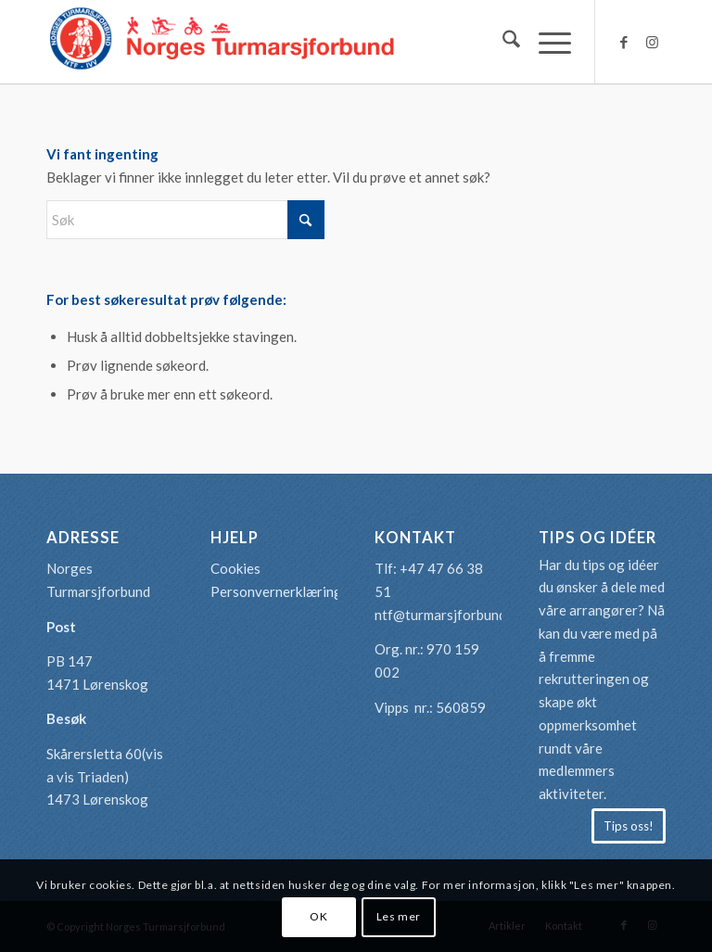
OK (318, 916)
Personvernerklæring (276, 591)
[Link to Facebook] (624, 42)
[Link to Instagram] (652, 42)
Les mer (398, 916)
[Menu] (545, 41)
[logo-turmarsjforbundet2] (222, 41)
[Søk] (502, 41)
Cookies (235, 568)
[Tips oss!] (628, 826)
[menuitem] (502, 41)
